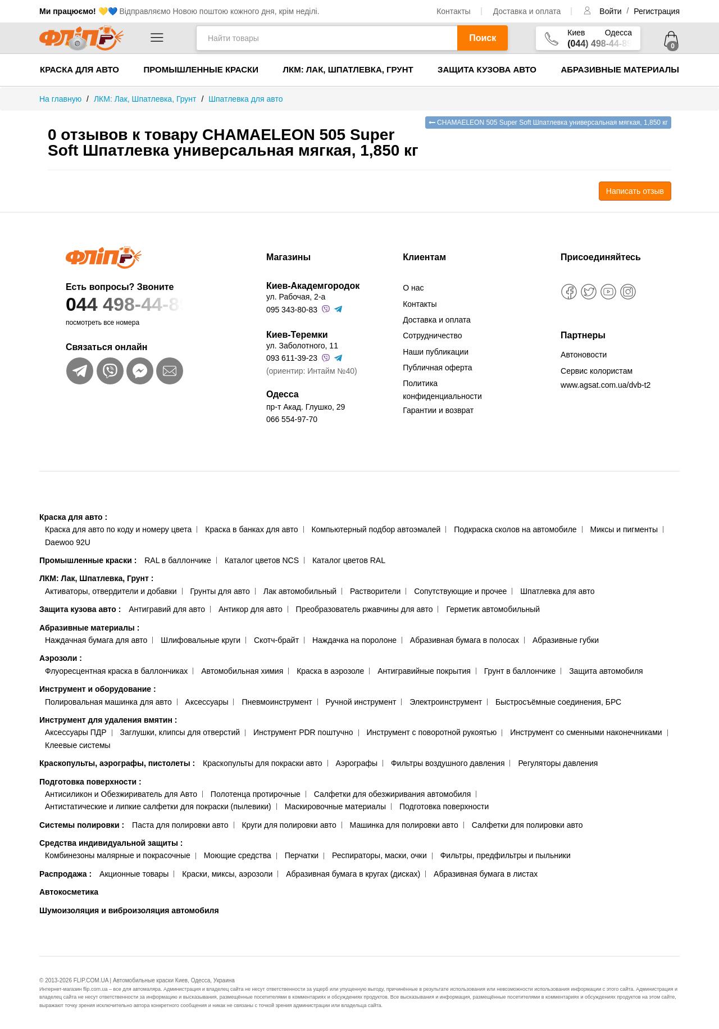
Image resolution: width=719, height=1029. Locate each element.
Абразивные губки (566, 640)
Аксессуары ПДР (76, 732)
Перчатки (301, 855)
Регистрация (657, 11)
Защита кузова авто (487, 69)
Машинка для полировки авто (404, 825)
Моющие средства (237, 855)
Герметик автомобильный (493, 609)
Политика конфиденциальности (442, 389)
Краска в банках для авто (251, 529)
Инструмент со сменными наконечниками (586, 732)
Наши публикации (435, 351)
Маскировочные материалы (335, 806)
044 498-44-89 (144, 304)
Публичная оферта (437, 367)
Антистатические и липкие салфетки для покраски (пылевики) (158, 806)
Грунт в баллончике (520, 671)
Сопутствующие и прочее (460, 591)
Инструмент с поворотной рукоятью (431, 732)
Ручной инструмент (361, 701)
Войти (611, 11)
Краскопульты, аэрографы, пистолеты (117, 763)
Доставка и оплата (527, 11)
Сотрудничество (432, 335)
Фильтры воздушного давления (448, 763)
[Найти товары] (326, 38)
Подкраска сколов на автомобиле (515, 529)
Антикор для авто (251, 609)
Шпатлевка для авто (557, 591)
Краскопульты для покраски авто (262, 763)
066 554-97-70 (291, 419)
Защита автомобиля (606, 671)
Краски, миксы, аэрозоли (227, 873)
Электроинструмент (445, 701)
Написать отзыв (635, 191)
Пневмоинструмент (277, 701)
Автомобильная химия (242, 671)
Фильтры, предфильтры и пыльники (505, 855)
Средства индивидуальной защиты (111, 842)
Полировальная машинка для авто (108, 701)
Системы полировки (81, 825)
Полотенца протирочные (256, 794)
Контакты (453, 11)
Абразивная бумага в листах (486, 873)
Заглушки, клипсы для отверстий (180, 732)
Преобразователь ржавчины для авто (364, 609)
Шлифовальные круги (200, 640)
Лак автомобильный (299, 591)
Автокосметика (68, 891)
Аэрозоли (60, 658)
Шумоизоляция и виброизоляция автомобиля (129, 910)
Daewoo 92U (67, 542)
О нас (413, 287)
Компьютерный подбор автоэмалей (375, 529)
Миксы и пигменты (624, 529)
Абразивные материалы (620, 69)
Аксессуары (207, 701)
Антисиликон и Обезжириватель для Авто (121, 794)
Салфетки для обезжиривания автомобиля (392, 794)
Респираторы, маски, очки (379, 855)
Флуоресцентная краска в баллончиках (116, 671)
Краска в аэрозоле (330, 671)
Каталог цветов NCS (262, 560)
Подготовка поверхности (90, 781)
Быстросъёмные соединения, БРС (558, 701)
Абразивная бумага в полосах (464, 640)
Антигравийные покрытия (424, 671)
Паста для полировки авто (180, 825)
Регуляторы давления (558, 763)
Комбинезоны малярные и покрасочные (117, 855)
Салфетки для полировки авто (527, 825)
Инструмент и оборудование (97, 689)
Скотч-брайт (276, 640)
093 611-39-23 (291, 357)
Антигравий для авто (167, 609)
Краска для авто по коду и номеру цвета (118, 529)
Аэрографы (356, 763)
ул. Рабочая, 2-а (295, 296)
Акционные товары (134, 873)
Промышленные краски (200, 69)
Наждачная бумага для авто (96, 640)
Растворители (375, 591)
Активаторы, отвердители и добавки (111, 591)
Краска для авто (79, 69)
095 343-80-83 (291, 309)
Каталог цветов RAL (348, 560)
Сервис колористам (596, 370)
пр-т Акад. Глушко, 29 (305, 406)
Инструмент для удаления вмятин (108, 719)
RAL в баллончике (177, 560)
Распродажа (65, 873)
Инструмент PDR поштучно (303, 732)
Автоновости (584, 354)
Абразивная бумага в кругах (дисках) (353, 873)
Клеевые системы (78, 745)
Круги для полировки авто (289, 825)
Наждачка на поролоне (354, 640)
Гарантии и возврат (438, 410)
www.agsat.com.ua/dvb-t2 (605, 384)
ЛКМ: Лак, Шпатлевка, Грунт (348, 69)
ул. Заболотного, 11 (302, 345)
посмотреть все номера (102, 323)
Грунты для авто (220, 591)
